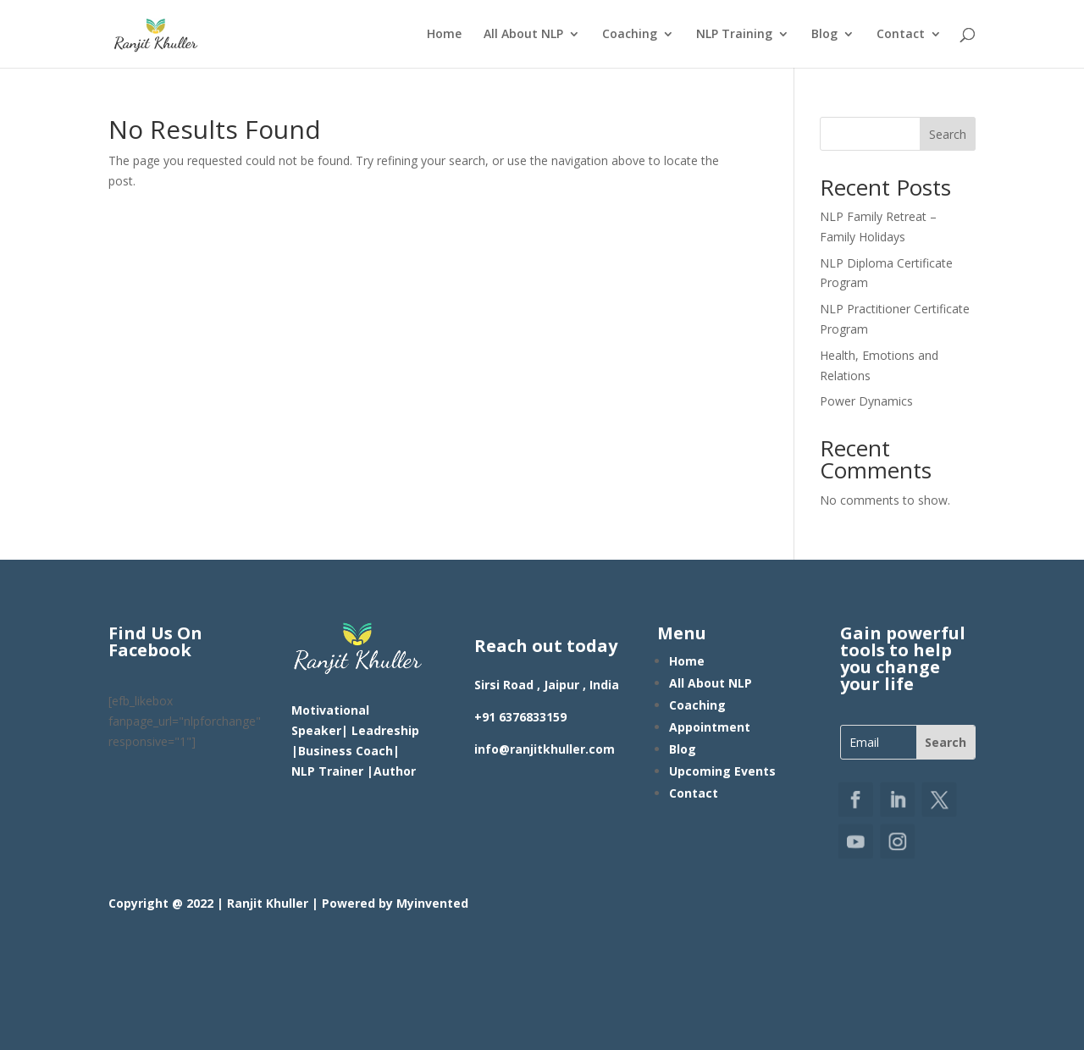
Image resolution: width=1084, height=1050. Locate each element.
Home (444, 34)
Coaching (629, 34)
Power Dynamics (866, 401)
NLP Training (734, 34)
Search (947, 134)
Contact (901, 34)
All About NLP (523, 34)
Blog (824, 34)
